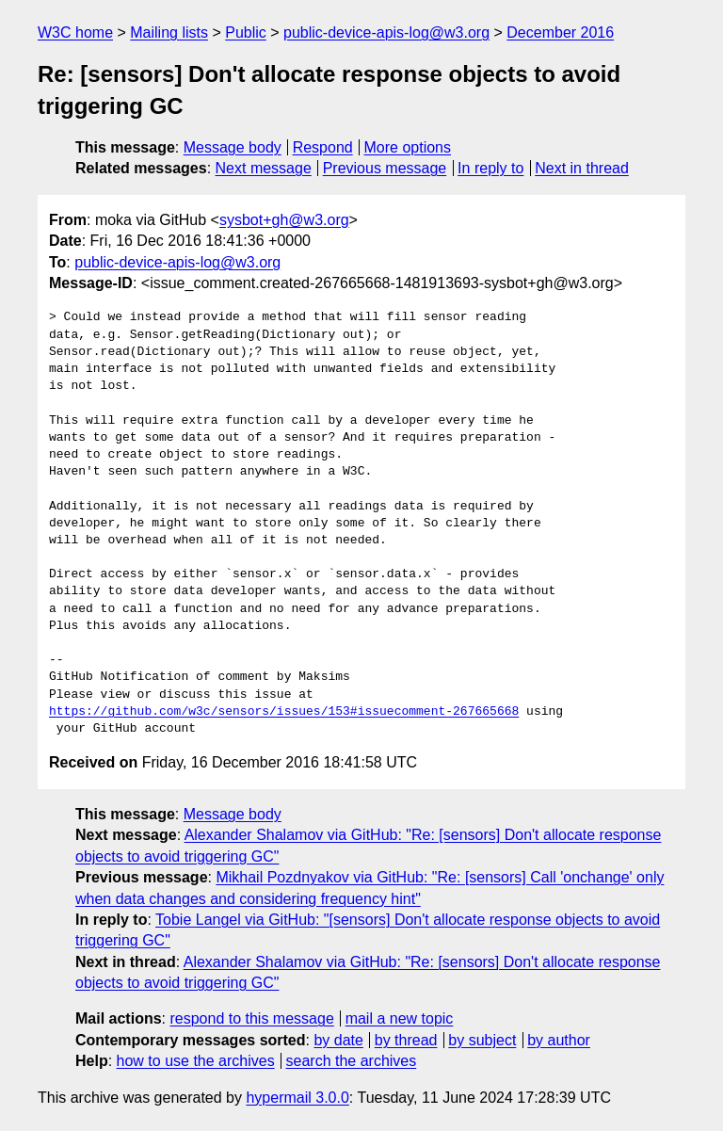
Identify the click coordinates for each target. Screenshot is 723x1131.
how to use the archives (196, 1061)
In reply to (490, 168)
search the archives (351, 1061)
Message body (232, 147)
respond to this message (251, 1018)
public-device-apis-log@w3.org (386, 32)
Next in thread (582, 168)
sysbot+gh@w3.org (284, 220)
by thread (406, 1040)
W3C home (75, 32)
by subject (482, 1040)
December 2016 (560, 32)
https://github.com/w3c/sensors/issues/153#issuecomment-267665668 (284, 711)
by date (337, 1040)
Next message (264, 168)
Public (245, 32)
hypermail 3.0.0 (297, 1098)
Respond (323, 147)
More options (408, 147)
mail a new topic (399, 1018)
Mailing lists (169, 32)
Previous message (385, 168)
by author (558, 1040)
